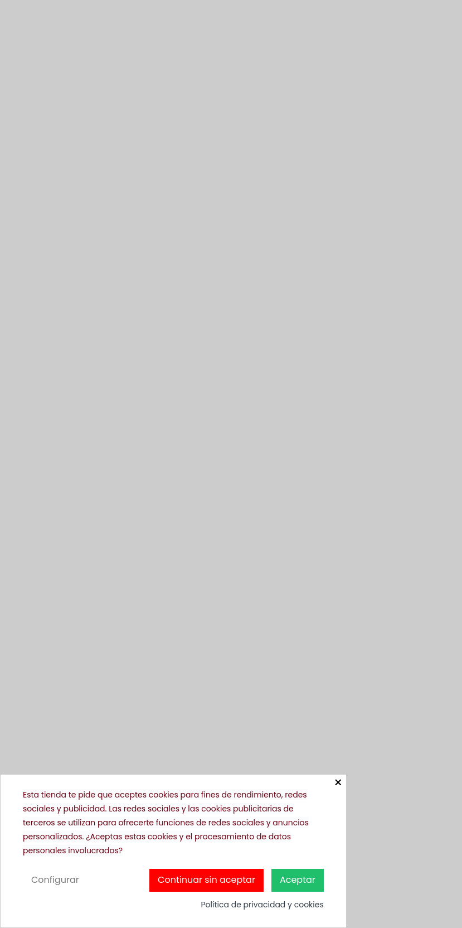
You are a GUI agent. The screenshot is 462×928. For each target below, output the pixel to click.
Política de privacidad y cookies (262, 904)
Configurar (55, 879)
